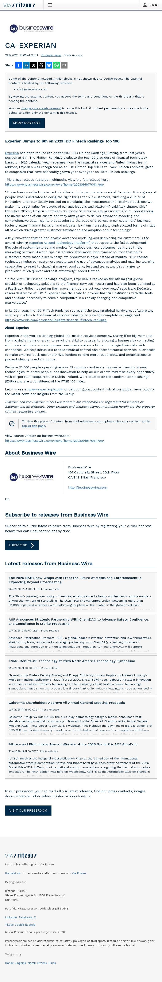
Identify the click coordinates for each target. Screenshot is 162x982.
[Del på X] (33, 65)
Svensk (42, 963)
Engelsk (20, 963)
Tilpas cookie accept (20, 924)
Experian (12, 153)
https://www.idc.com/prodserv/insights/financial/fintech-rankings (56, 320)
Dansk (9, 963)
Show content (26, 123)
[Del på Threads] (41, 65)
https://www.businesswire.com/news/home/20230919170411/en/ (54, 184)
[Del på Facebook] (18, 65)
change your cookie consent (41, 108)
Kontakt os (13, 873)
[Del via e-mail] (64, 65)
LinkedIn (11, 917)
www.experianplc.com (46, 389)
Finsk (52, 963)
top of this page (33, 425)
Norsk (32, 963)
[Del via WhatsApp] (56, 65)
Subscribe (21, 545)
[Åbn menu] (51, 5)
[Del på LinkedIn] (26, 65)
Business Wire (51, 55)
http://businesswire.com (87, 487)
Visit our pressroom (28, 810)
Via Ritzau (79, 873)
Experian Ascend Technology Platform (59, 242)
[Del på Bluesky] (49, 65)
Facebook (25, 917)
